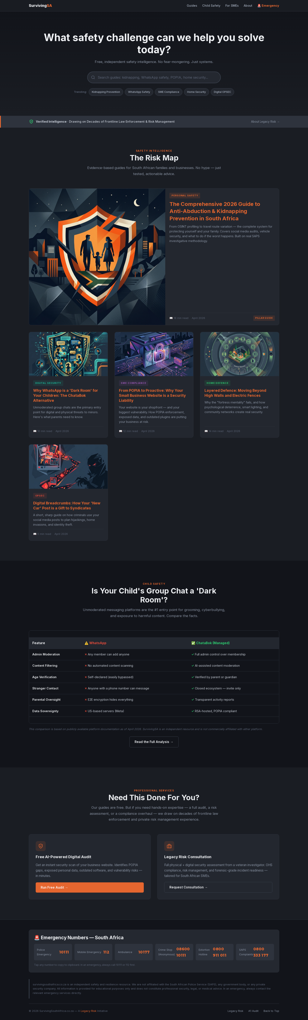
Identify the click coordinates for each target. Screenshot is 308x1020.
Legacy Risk (88, 1010)
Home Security (196, 91)
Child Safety (211, 5)
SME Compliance (168, 91)
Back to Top (271, 1010)
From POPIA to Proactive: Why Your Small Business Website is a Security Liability (152, 397)
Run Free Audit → (54, 890)
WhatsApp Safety (139, 91)
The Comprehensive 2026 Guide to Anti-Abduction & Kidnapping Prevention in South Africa (214, 213)
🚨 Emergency (268, 5)
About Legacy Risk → (265, 121)
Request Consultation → (188, 890)
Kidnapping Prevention (106, 91)
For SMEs (232, 5)
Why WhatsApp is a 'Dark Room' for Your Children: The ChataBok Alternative (65, 397)
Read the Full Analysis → (154, 742)
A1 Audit (253, 1010)
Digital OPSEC (222, 91)
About (248, 5)
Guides (192, 5)
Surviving (40, 5)
